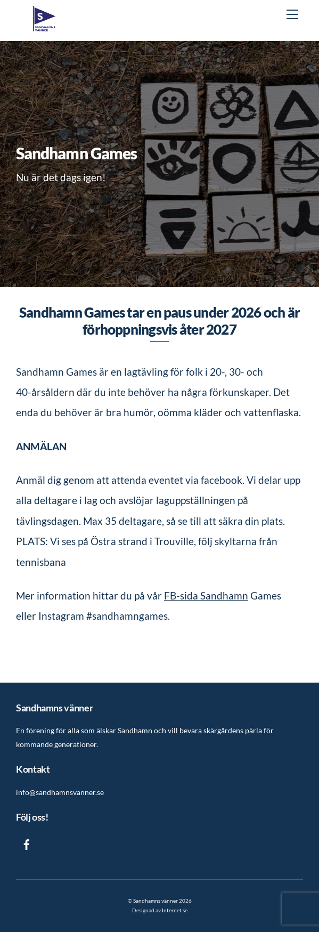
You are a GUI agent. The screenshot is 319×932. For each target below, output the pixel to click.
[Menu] (292, 14)
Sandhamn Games (76, 153)
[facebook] (26, 842)
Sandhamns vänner (155, 900)
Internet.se (174, 910)
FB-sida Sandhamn (206, 595)
